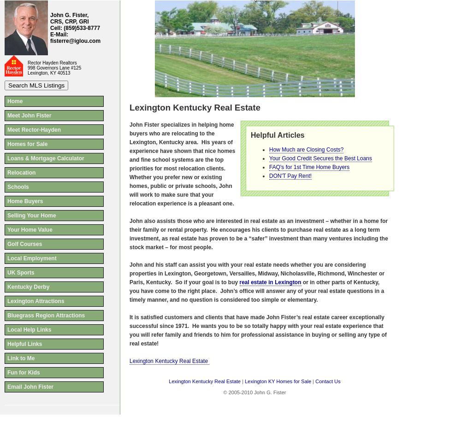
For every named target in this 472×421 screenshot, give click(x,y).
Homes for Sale (27, 144)
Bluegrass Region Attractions (46, 315)
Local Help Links (29, 330)
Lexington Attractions (36, 301)
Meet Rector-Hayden (34, 130)
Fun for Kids (23, 372)
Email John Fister (30, 387)
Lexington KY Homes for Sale (278, 381)
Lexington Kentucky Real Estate (169, 361)
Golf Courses (24, 244)
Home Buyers (25, 201)
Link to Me (21, 358)
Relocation (21, 173)
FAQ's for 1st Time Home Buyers (309, 167)
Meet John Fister (29, 115)
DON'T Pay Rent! (290, 176)
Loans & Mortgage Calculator (45, 158)
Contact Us (327, 381)
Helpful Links (24, 344)
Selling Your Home (31, 215)
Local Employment (32, 258)
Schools (18, 187)
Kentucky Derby (28, 287)
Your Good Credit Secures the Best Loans (320, 158)
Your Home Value (30, 230)
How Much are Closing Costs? (306, 149)
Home (15, 101)
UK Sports (21, 272)
